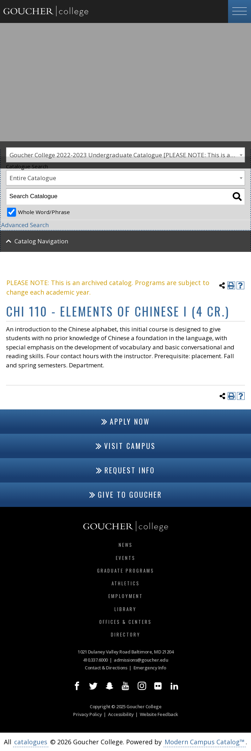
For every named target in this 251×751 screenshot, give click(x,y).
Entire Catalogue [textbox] (33, 178)
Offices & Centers (125, 621)
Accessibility (121, 714)
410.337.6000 (95, 660)
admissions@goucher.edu (141, 660)
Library (125, 609)
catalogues (30, 742)
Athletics (126, 583)
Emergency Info (149, 667)
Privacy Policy (87, 714)
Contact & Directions (106, 667)
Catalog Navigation (41, 241)
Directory (126, 634)
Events (126, 557)
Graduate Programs (125, 570)
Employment (125, 595)
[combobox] (125, 177)
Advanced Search (25, 225)
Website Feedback (159, 714)
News (126, 544)
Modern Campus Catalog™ (205, 742)
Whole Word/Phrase (44, 211)
